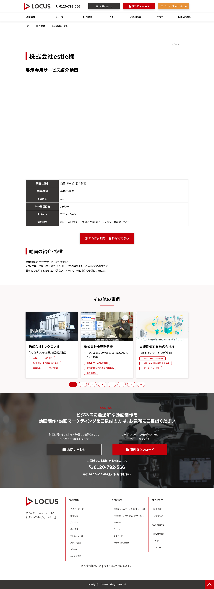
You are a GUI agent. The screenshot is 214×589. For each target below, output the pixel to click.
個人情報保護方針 (91, 565)
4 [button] (102, 384)
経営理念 (74, 515)
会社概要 (74, 522)
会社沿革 (74, 529)
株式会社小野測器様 (98, 346)
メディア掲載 (75, 542)
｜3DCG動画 (52, 368)
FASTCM (117, 522)
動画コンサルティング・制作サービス (129, 508)
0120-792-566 (69, 6)
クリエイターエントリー (176, 6)
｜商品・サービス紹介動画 (41, 358)
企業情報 (30, 17)
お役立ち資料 (184, 17)
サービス (59, 17)
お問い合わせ (105, 6)
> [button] (131, 384)
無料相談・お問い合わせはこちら (107, 238)
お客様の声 (135, 17)
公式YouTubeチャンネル (39, 517)
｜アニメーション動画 (150, 368)
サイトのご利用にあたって (117, 565)
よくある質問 (75, 556)
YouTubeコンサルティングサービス (129, 515)
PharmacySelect (121, 542)
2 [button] (82, 384)
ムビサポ (117, 529)
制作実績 (87, 17)
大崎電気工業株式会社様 (157, 346)
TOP (28, 25)
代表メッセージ (77, 508)
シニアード (118, 535)
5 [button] (111, 384)
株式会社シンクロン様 (44, 346)
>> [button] (141, 384)
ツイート (174, 44)
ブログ (160, 17)
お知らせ (74, 549)
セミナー (111, 17)
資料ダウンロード (140, 6)
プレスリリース (76, 535)
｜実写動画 (36, 368)
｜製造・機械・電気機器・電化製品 (44, 363)
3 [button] (92, 384)
